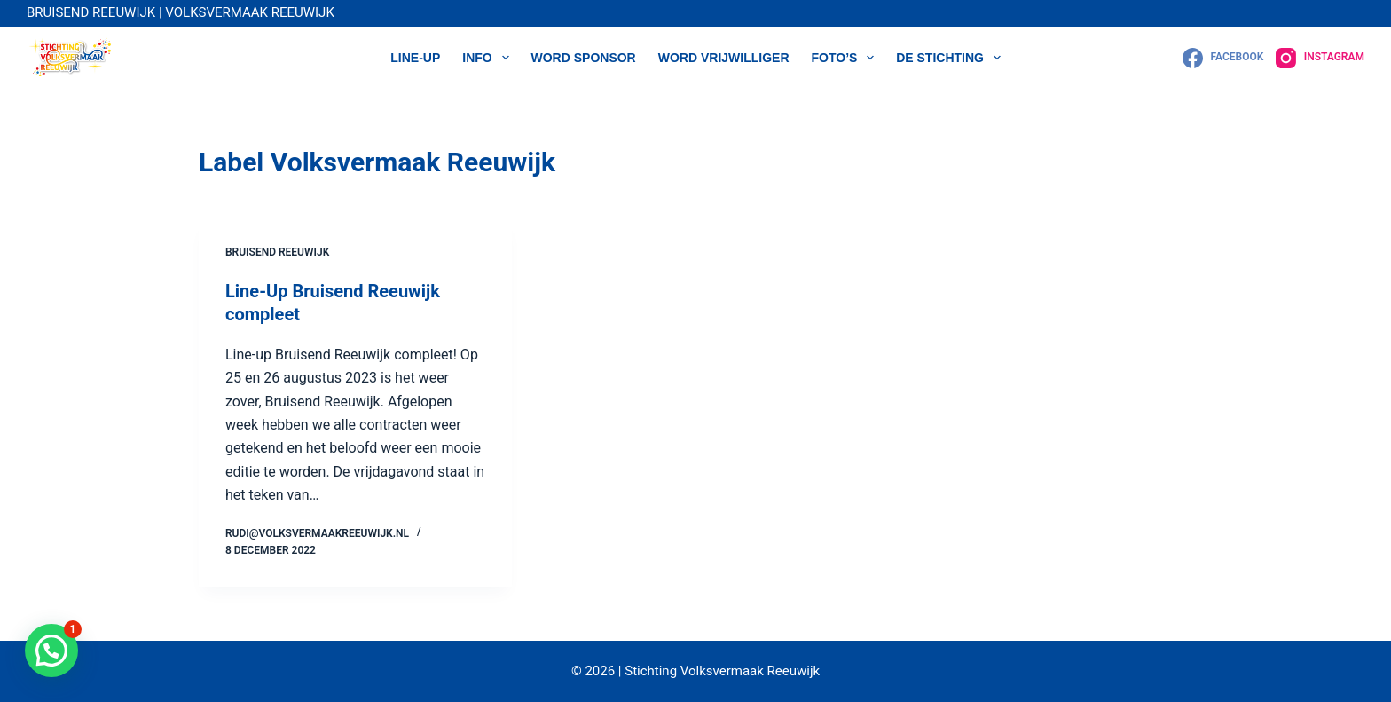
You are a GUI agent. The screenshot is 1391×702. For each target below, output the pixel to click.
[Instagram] (1320, 58)
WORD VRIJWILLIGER (724, 58)
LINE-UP (415, 58)
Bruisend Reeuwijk (277, 252)
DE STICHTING (952, 57)
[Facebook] (1223, 58)
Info (488, 57)
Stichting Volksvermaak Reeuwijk (721, 671)
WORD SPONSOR (583, 58)
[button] (51, 650)
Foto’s (847, 57)
